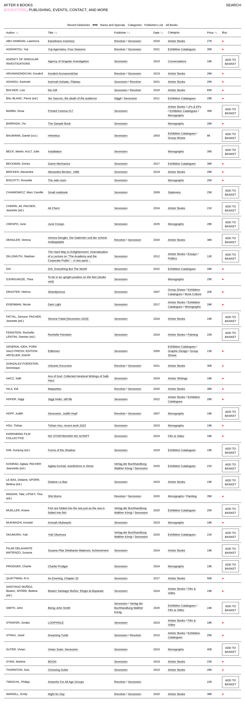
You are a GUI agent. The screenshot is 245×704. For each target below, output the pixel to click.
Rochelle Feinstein (59, 334)
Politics (172, 258)
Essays (192, 254)
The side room (57, 180)
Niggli (117, 98)
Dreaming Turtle (58, 635)
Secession (134, 41)
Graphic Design (178, 351)
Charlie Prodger (58, 566)
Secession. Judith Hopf (62, 413)
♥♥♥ (95, 25)
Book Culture (193, 294)
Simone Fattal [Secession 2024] (68, 318)
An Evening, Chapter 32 (63, 578)
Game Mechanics (59, 163)
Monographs (176, 115)
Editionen (54, 351)
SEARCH (233, 5)
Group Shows (176, 137)
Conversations (177, 61)
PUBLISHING (40, 10)
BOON (52, 661)
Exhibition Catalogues (182, 49)
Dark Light (54, 304)
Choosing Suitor (58, 669)
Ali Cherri (54, 208)
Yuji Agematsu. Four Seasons (66, 49)
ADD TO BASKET (230, 61)
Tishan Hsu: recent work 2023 (67, 425)
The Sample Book (59, 123)
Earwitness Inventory (61, 41)
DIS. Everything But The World (67, 268)
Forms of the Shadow (61, 450)
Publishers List (153, 25)
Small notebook (58, 192)
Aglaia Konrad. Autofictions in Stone (71, 466)
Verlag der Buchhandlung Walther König (128, 608)
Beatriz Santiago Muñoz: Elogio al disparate (75, 590)
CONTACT (78, 10)
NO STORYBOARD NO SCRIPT (68, 436)
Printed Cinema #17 (60, 110)
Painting (193, 334)
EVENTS (60, 10)
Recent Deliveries (78, 25)
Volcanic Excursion (60, 365)
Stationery (174, 192)
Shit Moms (54, 496)
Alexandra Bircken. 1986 (63, 171)
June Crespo (56, 224)
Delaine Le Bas (57, 481)
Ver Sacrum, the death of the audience (72, 98)
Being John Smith (59, 607)
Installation (55, 151)
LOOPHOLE (56, 622)
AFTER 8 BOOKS (18, 5)
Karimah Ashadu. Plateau (64, 81)
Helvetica (54, 135)
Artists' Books (176, 41)
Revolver (119, 41)
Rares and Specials (112, 25)
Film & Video (176, 436)
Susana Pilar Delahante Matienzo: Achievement (78, 550)
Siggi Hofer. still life (60, 399)
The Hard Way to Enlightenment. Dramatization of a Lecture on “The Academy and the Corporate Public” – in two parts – (78, 256)
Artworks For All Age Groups (66, 681)
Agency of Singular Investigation (68, 61)
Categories (135, 25)
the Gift (52, 90)
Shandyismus (56, 291)
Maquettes (54, 388)
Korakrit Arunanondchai (63, 73)
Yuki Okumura (57, 534)
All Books (172, 25)
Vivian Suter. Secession (63, 649)
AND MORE (98, 10)
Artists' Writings (178, 378)
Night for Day (56, 694)
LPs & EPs (194, 106)
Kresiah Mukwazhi (59, 522)
